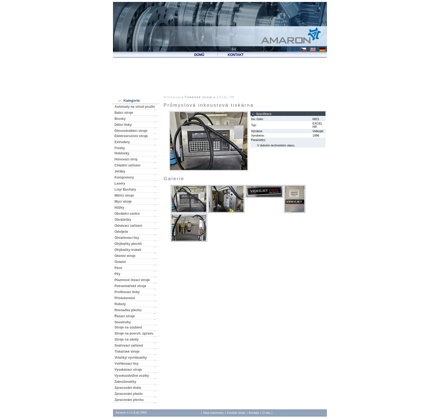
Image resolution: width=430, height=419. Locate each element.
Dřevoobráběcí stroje (131, 131)
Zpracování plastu (129, 394)
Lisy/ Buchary (125, 189)
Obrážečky (123, 220)
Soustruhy (123, 322)
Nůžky (119, 208)
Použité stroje (236, 412)
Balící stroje (124, 113)
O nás (266, 412)
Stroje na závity (127, 339)
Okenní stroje (125, 256)
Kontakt (254, 412)
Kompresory (124, 177)
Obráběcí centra (127, 214)
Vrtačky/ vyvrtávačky (131, 357)
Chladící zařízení (127, 165)
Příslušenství (125, 298)
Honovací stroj (126, 159)
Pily (117, 274)
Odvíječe (121, 232)
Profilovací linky (127, 292)
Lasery (120, 183)
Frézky (120, 148)
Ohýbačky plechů (128, 244)
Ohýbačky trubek (128, 250)
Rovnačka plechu (128, 310)
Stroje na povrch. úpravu (134, 333)
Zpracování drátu (128, 388)
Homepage (173, 97)
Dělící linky (123, 125)
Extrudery (122, 142)
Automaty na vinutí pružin (135, 107)
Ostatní (120, 262)
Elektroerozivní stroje (131, 136)
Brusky (120, 119)
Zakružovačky (125, 382)
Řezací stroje (125, 316)
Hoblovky (122, 153)
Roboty (120, 304)
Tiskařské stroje (127, 351)
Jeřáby (120, 171)
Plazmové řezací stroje (132, 280)
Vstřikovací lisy (126, 364)
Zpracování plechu (129, 400)
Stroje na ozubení (128, 327)
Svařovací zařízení (129, 345)
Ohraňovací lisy (127, 238)
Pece (118, 268)
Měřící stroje (124, 195)
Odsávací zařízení (128, 226)
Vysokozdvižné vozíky (132, 376)
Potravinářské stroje (130, 286)
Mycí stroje (123, 201)
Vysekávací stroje (128, 370)
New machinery (213, 412)
